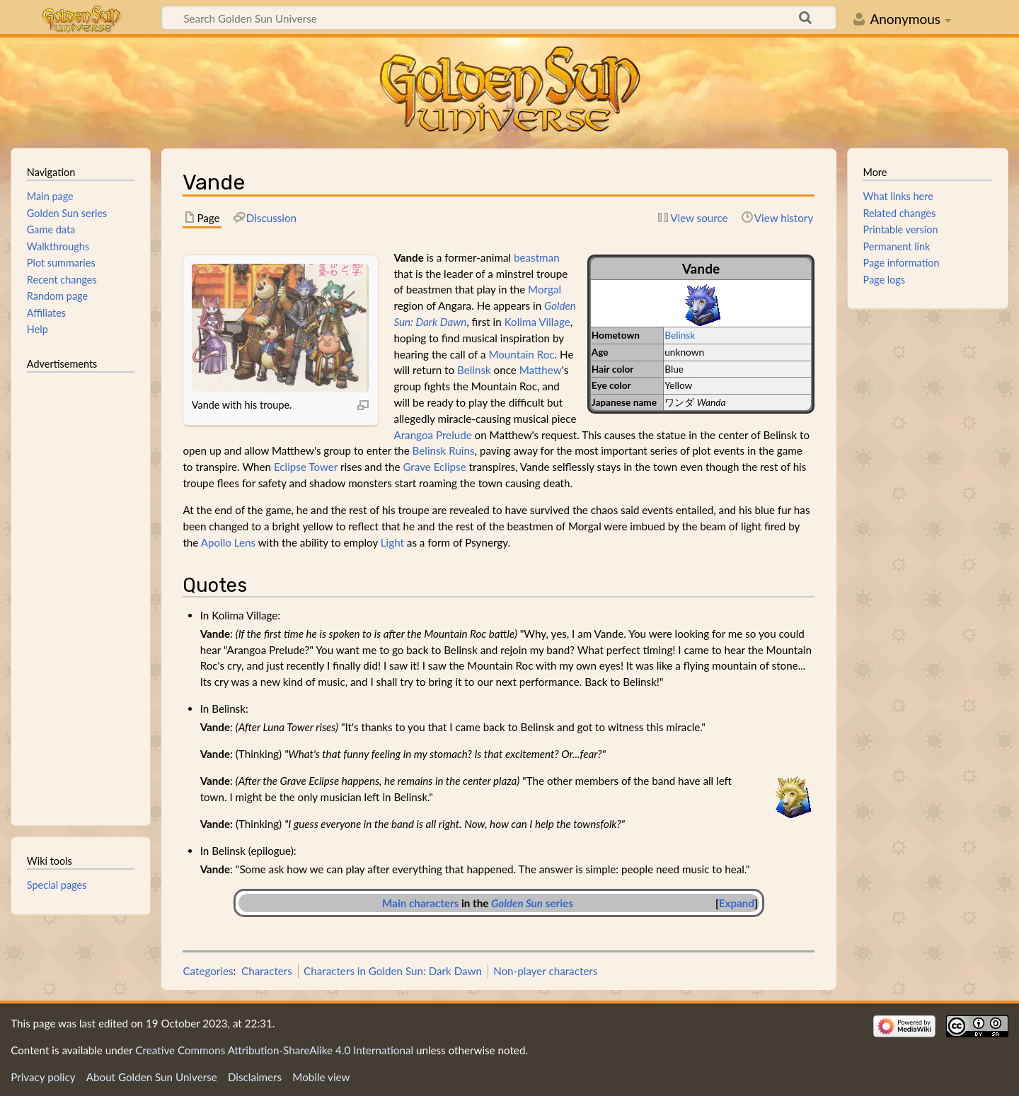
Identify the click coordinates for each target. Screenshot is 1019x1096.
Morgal (544, 289)
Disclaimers (255, 1077)
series (532, 903)
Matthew (540, 369)
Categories (208, 970)
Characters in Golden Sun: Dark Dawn (393, 970)
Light (392, 542)
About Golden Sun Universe (151, 1077)
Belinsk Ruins (444, 450)
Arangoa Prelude (432, 435)
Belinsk (679, 335)
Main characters (420, 903)
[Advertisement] (80, 592)
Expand (736, 903)
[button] (736, 903)
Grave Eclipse (434, 466)
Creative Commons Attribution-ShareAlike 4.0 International (274, 1050)
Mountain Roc (521, 354)
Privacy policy (43, 1077)
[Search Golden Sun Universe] (499, 17)
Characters (266, 970)
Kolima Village (537, 321)
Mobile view (321, 1077)
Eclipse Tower (306, 466)
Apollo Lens (228, 542)
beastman (537, 257)
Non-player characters (545, 970)
